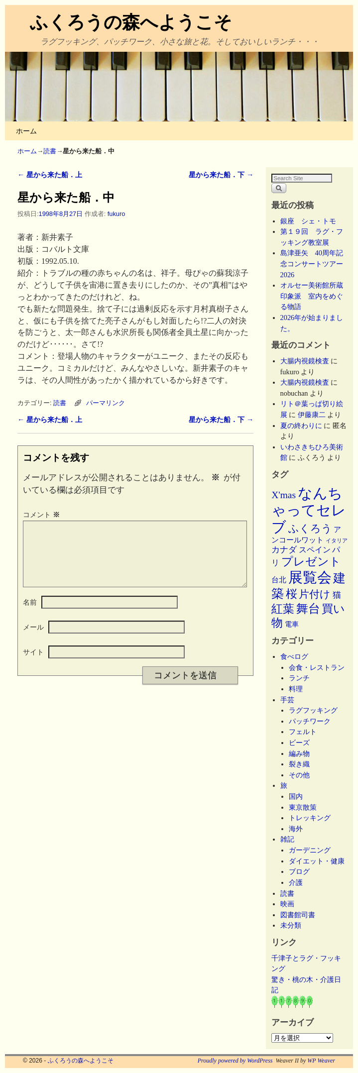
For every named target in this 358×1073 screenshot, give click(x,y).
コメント (42, 515)
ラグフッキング (313, 710)
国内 (296, 796)
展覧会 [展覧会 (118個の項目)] (310, 577)
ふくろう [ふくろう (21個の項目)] (310, 528)
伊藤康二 (312, 415)
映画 (287, 904)
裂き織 (299, 764)
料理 (296, 689)
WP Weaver (321, 1060)
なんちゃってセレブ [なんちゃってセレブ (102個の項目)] (308, 510)
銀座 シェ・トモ (308, 221)
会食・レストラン (317, 667)
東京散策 (306, 807)
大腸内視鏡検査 (304, 361)
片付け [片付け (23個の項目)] (315, 594)
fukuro (116, 213)
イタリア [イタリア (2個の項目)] (337, 540)
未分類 (290, 925)
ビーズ (299, 743)
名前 (30, 614)
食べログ (294, 656)
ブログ (299, 871)
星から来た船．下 (221, 175)
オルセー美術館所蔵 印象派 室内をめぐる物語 (315, 296)
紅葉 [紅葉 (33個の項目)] (282, 609)
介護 (296, 882)
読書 (49, 151)
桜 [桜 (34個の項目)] (291, 593)
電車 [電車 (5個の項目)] (292, 624)
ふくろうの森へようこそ (131, 22)
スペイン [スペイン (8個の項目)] (315, 549)
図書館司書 (297, 915)
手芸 (287, 700)
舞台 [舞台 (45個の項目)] (308, 608)
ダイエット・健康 (317, 861)
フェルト (303, 732)
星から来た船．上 (49, 175)
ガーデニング (310, 850)
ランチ (299, 678)
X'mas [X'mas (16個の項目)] (283, 495)
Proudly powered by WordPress (235, 1060)
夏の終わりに (301, 425)
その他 (299, 775)
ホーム (26, 131)
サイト (33, 664)
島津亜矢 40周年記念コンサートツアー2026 (311, 263)
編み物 (299, 753)
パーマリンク (105, 403)
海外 (296, 829)
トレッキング (310, 818)
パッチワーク (313, 721)
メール (33, 639)
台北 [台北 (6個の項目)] (278, 580)
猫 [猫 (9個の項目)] (337, 595)
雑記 (287, 839)
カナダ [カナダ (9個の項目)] (284, 549)
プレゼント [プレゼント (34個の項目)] (311, 561)
